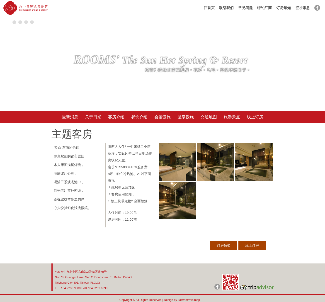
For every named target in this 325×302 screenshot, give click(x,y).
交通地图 (209, 117)
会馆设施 (162, 117)
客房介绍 (116, 117)
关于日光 (93, 117)
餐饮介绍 (139, 117)
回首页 (209, 8)
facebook (317, 8)
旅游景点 (232, 117)
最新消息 (70, 117)
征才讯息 (302, 8)
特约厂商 (264, 8)
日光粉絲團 (217, 287)
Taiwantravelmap (189, 300)
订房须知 (283, 8)
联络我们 (226, 8)
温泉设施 (185, 117)
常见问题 (245, 8)
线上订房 (255, 117)
